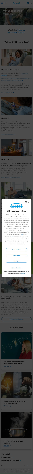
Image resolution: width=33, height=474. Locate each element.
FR (26, 202)
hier (22, 234)
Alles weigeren (16, 261)
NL (28, 202)
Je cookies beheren (16, 249)
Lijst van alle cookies (16, 267)
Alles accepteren (16, 255)
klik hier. (23, 273)
